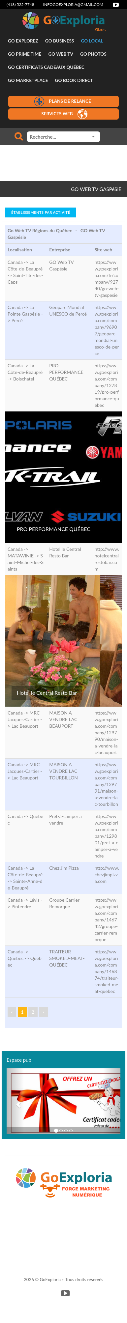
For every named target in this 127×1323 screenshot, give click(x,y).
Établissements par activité (40, 212)
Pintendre (21, 906)
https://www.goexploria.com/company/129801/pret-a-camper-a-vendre (106, 836)
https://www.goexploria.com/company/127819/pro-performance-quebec (107, 385)
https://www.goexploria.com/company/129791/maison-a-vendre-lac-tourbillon (106, 784)
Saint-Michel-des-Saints (26, 562)
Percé (17, 320)
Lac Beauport (25, 726)
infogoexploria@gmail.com (73, 4)
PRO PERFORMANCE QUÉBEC (53, 529)
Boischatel (23, 378)
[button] (15, 1101)
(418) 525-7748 (20, 4)
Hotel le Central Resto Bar (47, 693)
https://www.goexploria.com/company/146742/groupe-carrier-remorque (106, 919)
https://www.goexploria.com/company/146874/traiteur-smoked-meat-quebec (107, 971)
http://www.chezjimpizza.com (107, 874)
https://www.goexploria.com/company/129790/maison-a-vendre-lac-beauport (106, 732)
